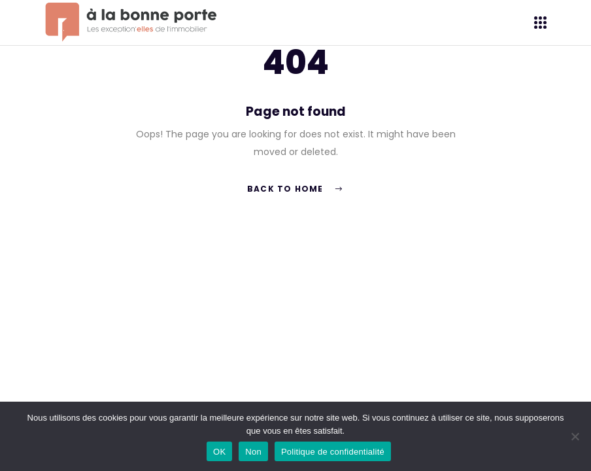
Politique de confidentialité (332, 452)
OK (219, 452)
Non (253, 452)
